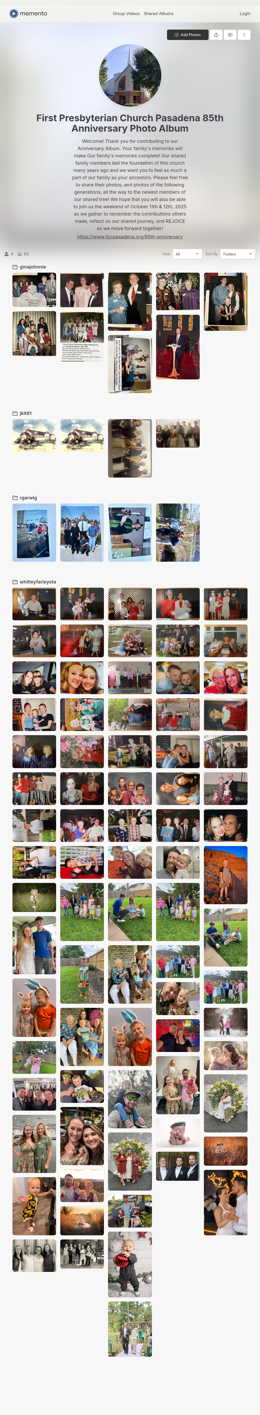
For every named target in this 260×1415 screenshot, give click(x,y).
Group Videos (126, 13)
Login (245, 13)
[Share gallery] (216, 35)
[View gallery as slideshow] (230, 35)
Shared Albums (159, 13)
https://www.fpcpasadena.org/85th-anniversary (130, 236)
